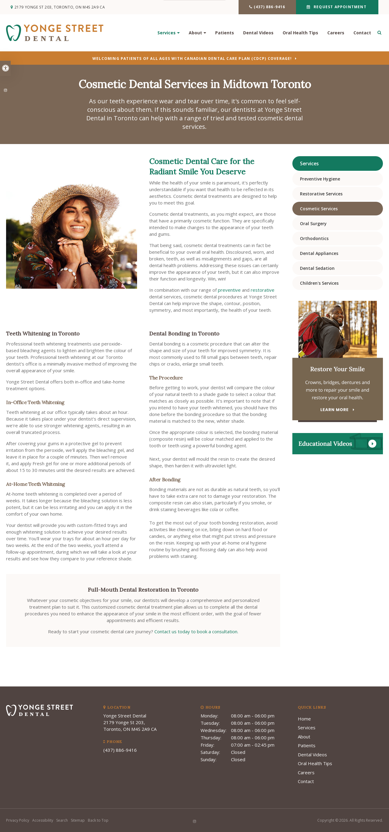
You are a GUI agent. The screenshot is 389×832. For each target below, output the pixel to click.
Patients (224, 33)
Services (166, 33)
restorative (262, 290)
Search (62, 820)
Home (304, 719)
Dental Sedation (317, 268)
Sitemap (78, 820)
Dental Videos (258, 33)
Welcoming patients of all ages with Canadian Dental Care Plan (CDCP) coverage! (192, 59)
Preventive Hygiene (320, 179)
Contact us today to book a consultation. (196, 631)
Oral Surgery (313, 223)
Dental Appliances (319, 253)
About (195, 33)
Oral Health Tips (300, 33)
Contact (362, 33)
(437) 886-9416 (268, 6)
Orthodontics (314, 238)
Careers (335, 33)
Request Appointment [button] (338, 6)
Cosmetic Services (319, 208)
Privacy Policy (17, 820)
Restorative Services (321, 194)
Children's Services (319, 283)
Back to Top (98, 820)
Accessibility (42, 820)
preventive (229, 290)
